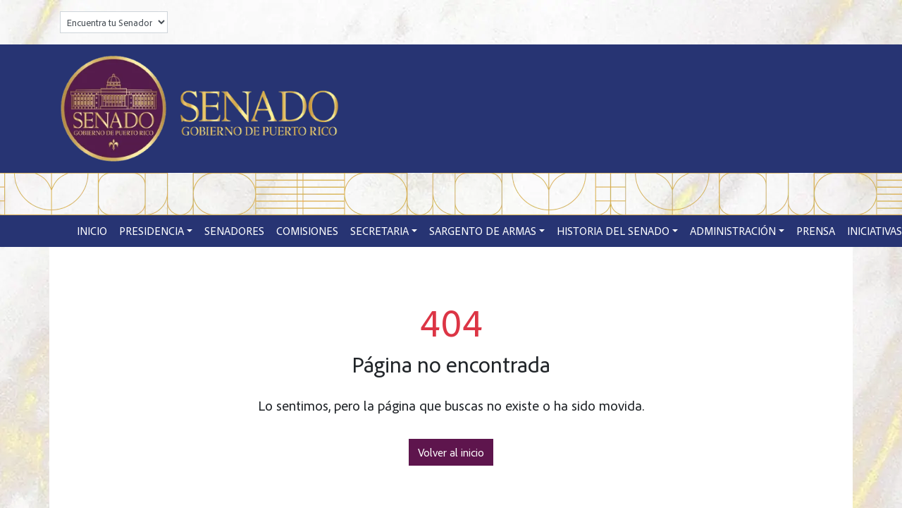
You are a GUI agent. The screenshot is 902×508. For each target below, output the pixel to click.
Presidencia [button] (151, 231)
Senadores (234, 231)
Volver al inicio (451, 452)
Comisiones (307, 231)
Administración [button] (733, 231)
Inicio (92, 231)
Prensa (815, 231)
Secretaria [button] (379, 231)
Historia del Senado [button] (613, 231)
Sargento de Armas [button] (482, 231)
